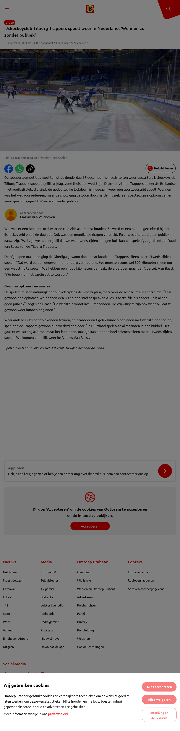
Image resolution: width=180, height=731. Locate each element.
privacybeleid (58, 714)
